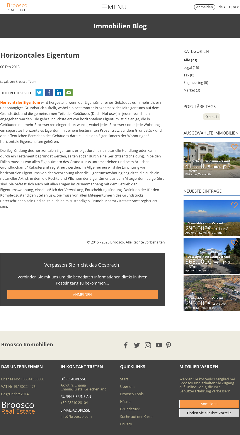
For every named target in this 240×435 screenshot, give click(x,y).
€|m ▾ (234, 7)
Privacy (126, 424)
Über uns (127, 386)
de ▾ (222, 7)
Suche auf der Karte (136, 416)
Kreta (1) (212, 116)
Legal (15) (191, 67)
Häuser (126, 401)
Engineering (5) (196, 82)
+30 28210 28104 (74, 402)
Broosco (17, 5)
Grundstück (130, 409)
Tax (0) (189, 75)
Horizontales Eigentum (40, 55)
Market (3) (192, 90)
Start (124, 379)
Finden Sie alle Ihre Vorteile (209, 413)
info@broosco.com (76, 416)
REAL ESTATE (17, 10)
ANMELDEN (82, 294)
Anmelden (204, 7)
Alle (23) (190, 60)
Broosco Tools (132, 394)
